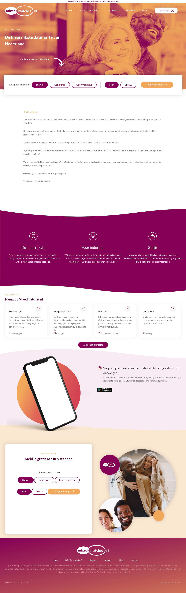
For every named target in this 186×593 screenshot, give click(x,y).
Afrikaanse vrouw (100, 565)
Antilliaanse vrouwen (119, 565)
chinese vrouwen (73, 569)
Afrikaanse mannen (82, 565)
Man (111, 84)
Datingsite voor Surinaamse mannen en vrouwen (143, 569)
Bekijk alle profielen (93, 344)
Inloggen (164, 10)
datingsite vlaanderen (15, 569)
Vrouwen (113, 10)
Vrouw (128, 84)
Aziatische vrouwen (55, 569)
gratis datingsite (90, 569)
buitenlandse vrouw (36, 569)
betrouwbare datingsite (41, 565)
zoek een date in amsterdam (164, 565)
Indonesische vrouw (63, 565)
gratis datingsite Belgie (18, 565)
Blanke (39, 84)
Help (144, 10)
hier (96, 1)
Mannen (130, 10)
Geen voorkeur (84, 84)
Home (69, 10)
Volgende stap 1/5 (157, 84)
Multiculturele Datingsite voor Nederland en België (106, 572)
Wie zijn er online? (90, 10)
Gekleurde (59, 84)
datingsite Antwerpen (141, 565)
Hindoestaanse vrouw (109, 569)
